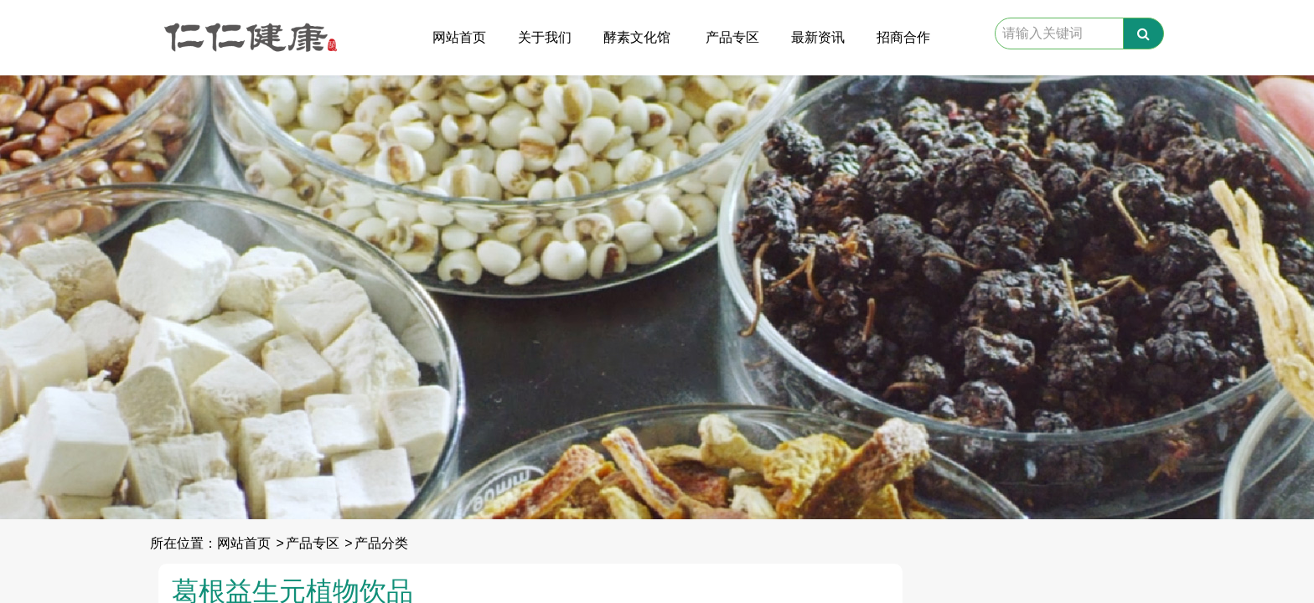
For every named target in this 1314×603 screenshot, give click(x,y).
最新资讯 (818, 37)
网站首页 (459, 37)
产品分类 (381, 543)
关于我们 (545, 37)
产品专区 (732, 37)
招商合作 (903, 37)
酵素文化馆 (636, 37)
